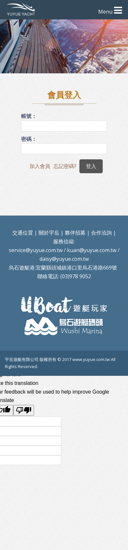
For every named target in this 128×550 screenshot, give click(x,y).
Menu (105, 11)
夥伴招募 (75, 232)
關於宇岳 (49, 232)
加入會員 (39, 166)
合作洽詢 (101, 232)
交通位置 (22, 232)
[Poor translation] (23, 410)
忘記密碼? (64, 166)
